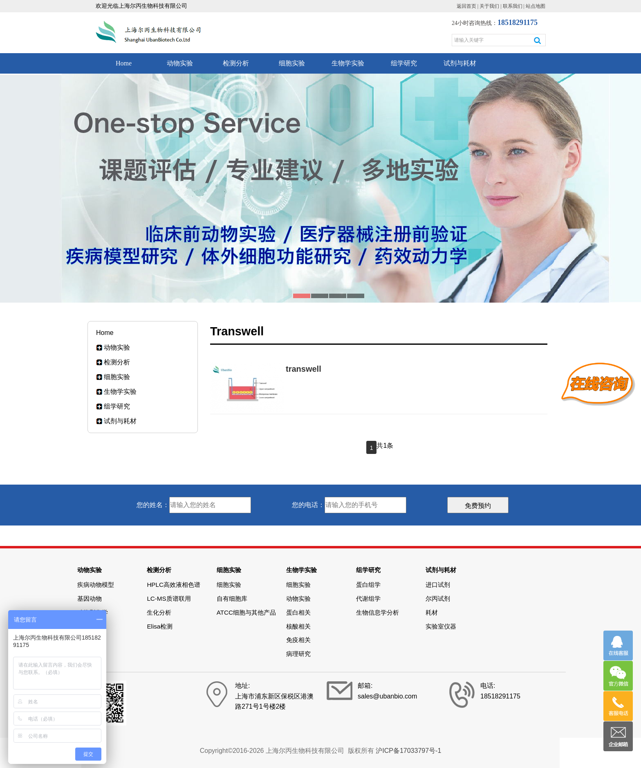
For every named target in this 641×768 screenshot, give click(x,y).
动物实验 (180, 63)
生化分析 (159, 612)
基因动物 (89, 598)
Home (124, 63)
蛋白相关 (298, 612)
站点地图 (535, 6)
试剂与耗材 (460, 63)
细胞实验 (292, 63)
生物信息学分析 (377, 612)
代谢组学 (368, 598)
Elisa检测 (160, 626)
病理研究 (298, 653)
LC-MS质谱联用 (169, 598)
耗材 (432, 612)
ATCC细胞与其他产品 (246, 612)
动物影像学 (92, 612)
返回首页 (466, 6)
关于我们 (489, 6)
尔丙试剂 (438, 598)
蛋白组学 (368, 584)
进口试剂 (438, 584)
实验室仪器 (441, 626)
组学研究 (404, 63)
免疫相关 (298, 639)
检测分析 (236, 63)
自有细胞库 (232, 598)
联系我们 (512, 6)
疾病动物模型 (95, 584)
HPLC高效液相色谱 (173, 584)
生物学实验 (348, 63)
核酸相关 (298, 626)
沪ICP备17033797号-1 (408, 750)
